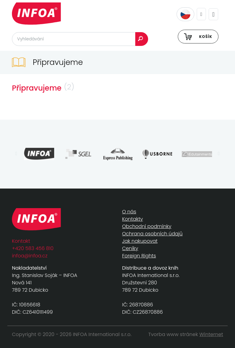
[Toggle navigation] (213, 14)
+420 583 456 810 (33, 248)
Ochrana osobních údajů (152, 233)
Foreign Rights (139, 255)
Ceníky (130, 248)
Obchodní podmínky (146, 226)
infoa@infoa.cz (29, 255)
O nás (129, 211)
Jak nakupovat (140, 241)
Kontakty (132, 219)
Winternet (211, 334)
